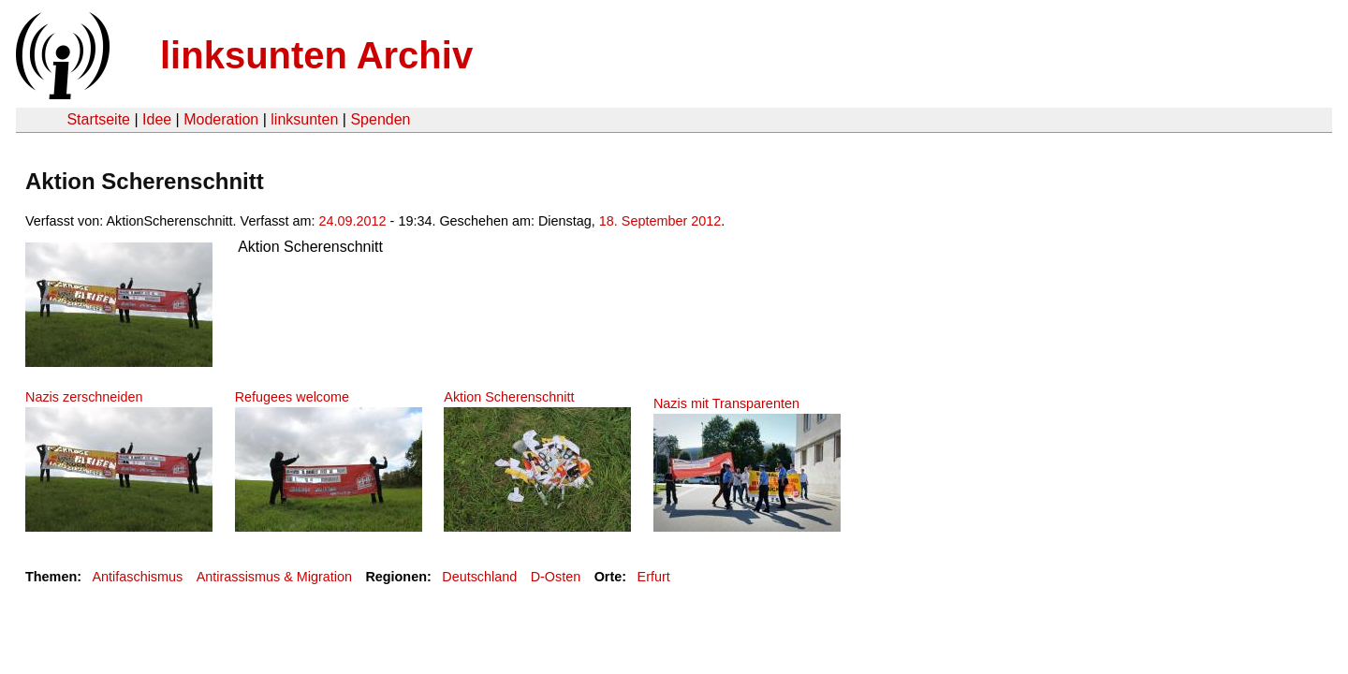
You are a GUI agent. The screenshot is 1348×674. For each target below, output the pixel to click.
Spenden (380, 119)
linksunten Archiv (316, 55)
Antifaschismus (137, 576)
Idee (156, 119)
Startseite (98, 119)
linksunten (304, 119)
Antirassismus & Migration (274, 576)
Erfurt (653, 576)
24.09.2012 (353, 220)
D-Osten (556, 576)
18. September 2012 (660, 220)
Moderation (220, 119)
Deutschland (479, 576)
